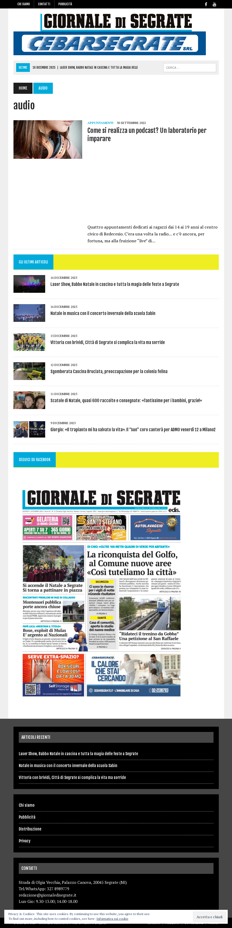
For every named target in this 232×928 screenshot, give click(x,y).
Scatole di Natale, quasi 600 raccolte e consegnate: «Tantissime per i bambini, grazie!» (126, 400)
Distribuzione (30, 829)
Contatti (44, 4)
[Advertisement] (153, 185)
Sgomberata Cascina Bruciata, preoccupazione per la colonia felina (109, 371)
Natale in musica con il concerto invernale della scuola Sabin (102, 313)
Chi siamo (23, 4)
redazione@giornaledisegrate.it (47, 895)
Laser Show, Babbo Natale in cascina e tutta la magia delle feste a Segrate (114, 284)
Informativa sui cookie (112, 919)
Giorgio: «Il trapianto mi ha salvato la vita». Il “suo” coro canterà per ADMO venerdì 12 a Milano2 (133, 429)
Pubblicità (65, 4)
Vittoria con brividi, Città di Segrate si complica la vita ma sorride (107, 342)
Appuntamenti (100, 123)
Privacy (24, 840)
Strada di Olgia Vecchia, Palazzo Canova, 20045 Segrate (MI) (73, 882)
